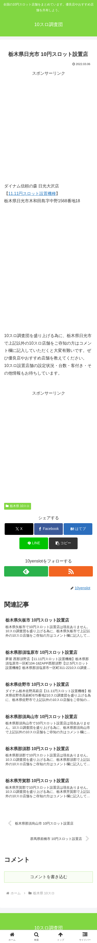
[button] (63, 543)
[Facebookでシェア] (48, 529)
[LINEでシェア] (33, 543)
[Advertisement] (48, 126)
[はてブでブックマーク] (78, 529)
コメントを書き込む (48, 877)
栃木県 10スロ (17, 506)
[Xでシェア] (19, 529)
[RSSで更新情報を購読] (71, 571)
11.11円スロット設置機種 (32, 193)
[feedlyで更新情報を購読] (26, 571)
